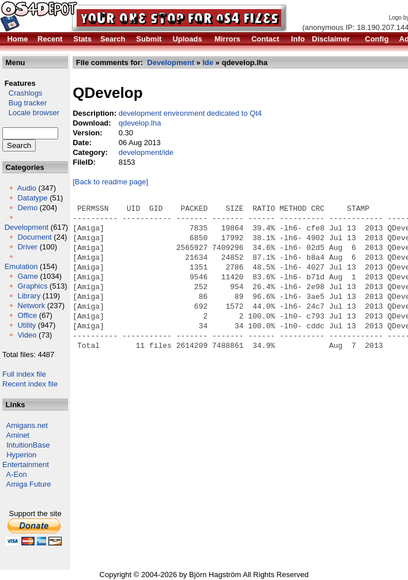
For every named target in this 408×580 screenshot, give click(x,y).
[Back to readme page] (110, 181)
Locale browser (30, 112)
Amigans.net (27, 425)
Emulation (21, 266)
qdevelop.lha (140, 123)
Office (27, 315)
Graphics (32, 286)
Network (31, 305)
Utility (26, 325)
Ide (207, 62)
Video (26, 335)
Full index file (24, 374)
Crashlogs (22, 93)
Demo (27, 207)
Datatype (32, 198)
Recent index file (30, 384)
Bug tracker (24, 102)
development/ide (146, 152)
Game (27, 276)
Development (27, 227)
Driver (27, 246)
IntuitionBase (28, 445)
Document (34, 237)
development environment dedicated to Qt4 (190, 113)
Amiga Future (28, 484)
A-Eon (16, 474)
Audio (26, 188)
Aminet (17, 435)
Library (28, 295)
